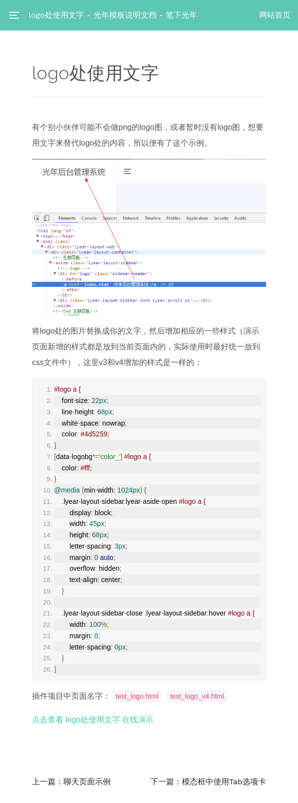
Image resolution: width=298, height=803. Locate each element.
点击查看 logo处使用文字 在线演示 (92, 719)
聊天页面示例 (87, 781)
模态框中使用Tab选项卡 (224, 781)
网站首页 (275, 15)
